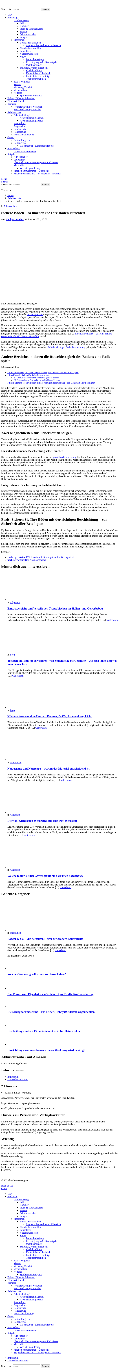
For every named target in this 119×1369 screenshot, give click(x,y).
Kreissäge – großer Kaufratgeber (42, 62)
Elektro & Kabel (15, 101)
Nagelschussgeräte (29, 53)
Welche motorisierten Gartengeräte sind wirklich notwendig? (45, 875)
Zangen (23, 37)
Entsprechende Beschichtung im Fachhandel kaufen (37, 380)
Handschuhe (20, 131)
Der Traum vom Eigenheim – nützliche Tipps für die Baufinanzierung (50, 994)
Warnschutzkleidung (24, 134)
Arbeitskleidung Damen (32, 118)
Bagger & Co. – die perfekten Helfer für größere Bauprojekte (45, 938)
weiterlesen (112, 620)
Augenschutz (20, 126)
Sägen (23, 56)
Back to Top (7, 1185)
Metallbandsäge (34, 65)
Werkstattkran (20, 90)
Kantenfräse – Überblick (38, 73)
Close (4, 1188)
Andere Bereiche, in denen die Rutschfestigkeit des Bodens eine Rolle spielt (43, 372)
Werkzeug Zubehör (23, 87)
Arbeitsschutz (14, 112)
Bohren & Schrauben (30, 42)
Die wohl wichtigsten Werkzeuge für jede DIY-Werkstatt (42, 820)
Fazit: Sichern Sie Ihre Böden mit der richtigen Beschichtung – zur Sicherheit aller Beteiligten (51, 383)
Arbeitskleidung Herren (31, 120)
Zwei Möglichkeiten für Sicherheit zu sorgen (28, 375)
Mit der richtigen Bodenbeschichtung (66, 347)
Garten (10, 137)
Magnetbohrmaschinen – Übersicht (43, 45)
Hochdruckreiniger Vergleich (28, 106)
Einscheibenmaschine (30, 48)
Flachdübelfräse (34, 70)
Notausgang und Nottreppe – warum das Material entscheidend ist (48, 768)
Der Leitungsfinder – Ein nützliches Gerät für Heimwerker (43, 1031)
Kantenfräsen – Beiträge (38, 76)
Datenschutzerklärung (18, 1079)
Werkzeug (12, 17)
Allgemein (15, 602)
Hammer (24, 26)
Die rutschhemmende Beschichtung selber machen (36, 378)
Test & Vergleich (22, 81)
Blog (12, 654)
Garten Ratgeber (22, 140)
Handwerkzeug (21, 20)
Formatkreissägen (35, 59)
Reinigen (11, 104)
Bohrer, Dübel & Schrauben (21, 98)
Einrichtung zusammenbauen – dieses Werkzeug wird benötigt (46, 1050)
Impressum (12, 1076)
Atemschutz (19, 123)
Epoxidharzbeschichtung (64, 457)
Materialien (19, 165)
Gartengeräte (20, 143)
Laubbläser (25, 51)
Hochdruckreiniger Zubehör (27, 109)
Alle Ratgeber (20, 157)
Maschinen (19, 40)
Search (45, 9)
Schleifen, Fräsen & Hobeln (34, 67)
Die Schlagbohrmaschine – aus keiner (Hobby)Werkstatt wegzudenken (51, 1011)
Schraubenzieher (28, 34)
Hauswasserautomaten (25, 151)
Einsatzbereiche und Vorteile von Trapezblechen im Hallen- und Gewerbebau (55, 608)
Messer (23, 31)
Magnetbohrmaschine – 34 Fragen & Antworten (37, 173)
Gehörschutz (20, 129)
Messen (17, 84)
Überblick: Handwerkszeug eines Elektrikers (36, 162)
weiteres (18, 92)
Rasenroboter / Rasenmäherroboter (37, 145)
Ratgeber (11, 154)
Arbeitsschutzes (35, 314)
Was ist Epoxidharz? (30, 168)
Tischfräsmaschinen (36, 79)
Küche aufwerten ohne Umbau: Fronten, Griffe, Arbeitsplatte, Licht (49, 716)
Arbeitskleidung (22, 115)
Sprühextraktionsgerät (31, 95)
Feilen (23, 23)
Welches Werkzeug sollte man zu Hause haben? (36, 974)
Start (9, 14)
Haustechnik (13, 148)
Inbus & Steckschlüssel (31, 28)
